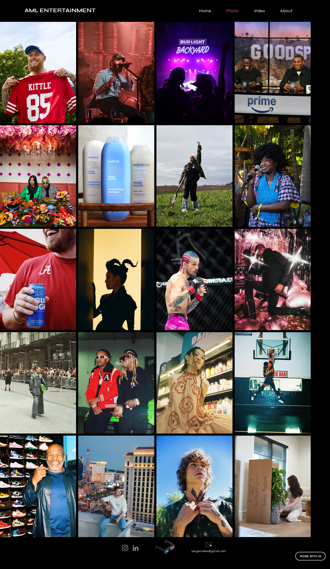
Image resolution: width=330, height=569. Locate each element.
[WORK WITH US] (310, 556)
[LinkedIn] (135, 548)
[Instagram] (125, 548)
